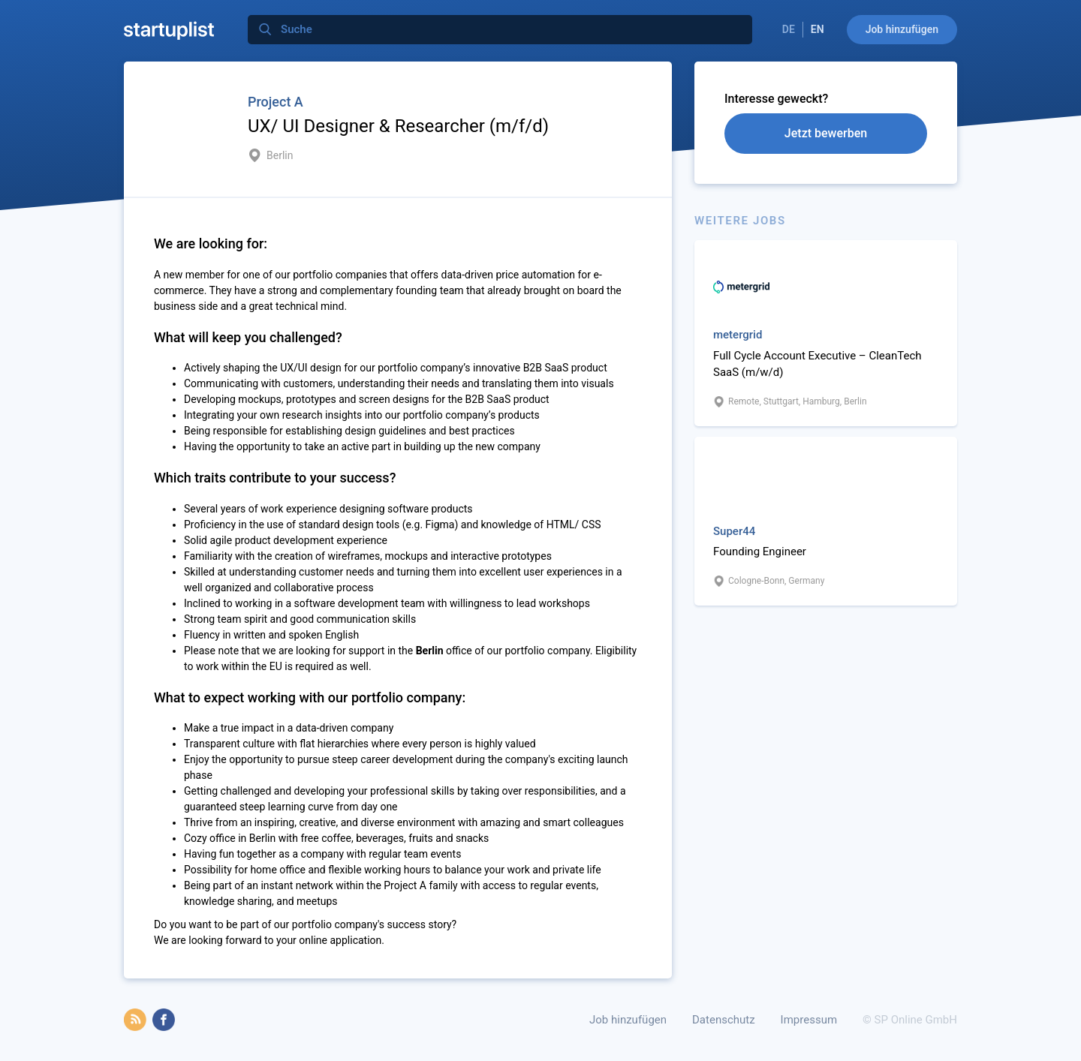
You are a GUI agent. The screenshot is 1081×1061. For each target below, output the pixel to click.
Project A (275, 102)
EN (817, 29)
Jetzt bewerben (825, 133)
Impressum (809, 1019)
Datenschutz (723, 1019)
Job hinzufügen (902, 29)
